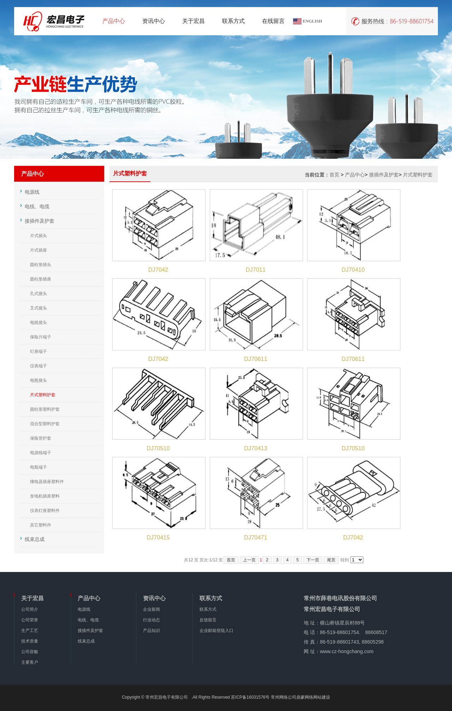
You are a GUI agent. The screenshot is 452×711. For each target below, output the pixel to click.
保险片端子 (40, 337)
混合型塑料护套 (45, 423)
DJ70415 (158, 537)
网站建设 (321, 697)
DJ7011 (256, 269)
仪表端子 (38, 365)
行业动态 (151, 619)
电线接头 (38, 322)
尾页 (331, 560)
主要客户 (29, 662)
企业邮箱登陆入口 (216, 630)
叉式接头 (38, 308)
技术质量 (29, 641)
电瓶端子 (38, 467)
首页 (334, 174)
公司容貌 (29, 651)
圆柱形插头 (40, 264)
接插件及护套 (384, 174)
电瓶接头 (38, 380)
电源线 (84, 609)
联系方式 (233, 21)
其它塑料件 (40, 525)
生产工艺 (29, 630)
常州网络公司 (283, 697)
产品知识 (151, 630)
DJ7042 (158, 269)
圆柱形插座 (40, 279)
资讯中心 (153, 21)
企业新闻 (151, 609)
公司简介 (29, 609)
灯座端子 (38, 351)
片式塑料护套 (42, 394)
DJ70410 (353, 269)
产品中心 (113, 21)
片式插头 (38, 235)
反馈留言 (208, 619)
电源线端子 (40, 452)
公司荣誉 (29, 619)
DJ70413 (255, 448)
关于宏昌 (193, 21)
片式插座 (38, 250)
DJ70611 (255, 359)
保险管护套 (40, 438)
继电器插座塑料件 (47, 481)
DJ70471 (255, 537)
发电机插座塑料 (45, 496)
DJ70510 (158, 448)
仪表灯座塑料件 (45, 510)
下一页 (313, 560)
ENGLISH (312, 21)
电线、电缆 (88, 619)
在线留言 (273, 21)
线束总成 (86, 641)
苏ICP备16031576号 (250, 697)
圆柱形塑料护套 (45, 409)
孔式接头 (38, 293)
